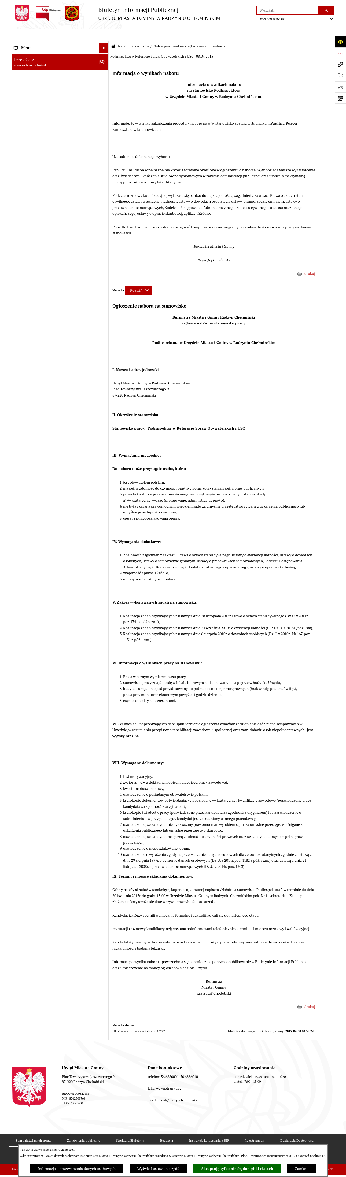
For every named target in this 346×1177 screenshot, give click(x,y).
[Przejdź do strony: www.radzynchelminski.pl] (340, 64)
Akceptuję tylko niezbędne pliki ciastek (237, 1168)
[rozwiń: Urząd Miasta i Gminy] (105, 91)
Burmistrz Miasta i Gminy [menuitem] (35, 82)
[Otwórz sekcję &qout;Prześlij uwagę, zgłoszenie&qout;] (340, 86)
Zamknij (301, 1168)
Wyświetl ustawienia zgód (158, 1168)
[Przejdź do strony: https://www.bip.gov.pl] (340, 53)
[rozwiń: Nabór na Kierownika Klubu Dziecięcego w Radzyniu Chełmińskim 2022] (105, 477)
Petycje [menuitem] (20, 110)
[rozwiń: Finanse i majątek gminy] (105, 1109)
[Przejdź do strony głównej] (116, 13)
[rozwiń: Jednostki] (105, 1119)
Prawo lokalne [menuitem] (25, 1128)
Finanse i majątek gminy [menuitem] (34, 1109)
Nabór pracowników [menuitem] (30, 147)
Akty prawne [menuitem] (24, 1137)
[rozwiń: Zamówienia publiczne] (105, 129)
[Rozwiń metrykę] (138, 277)
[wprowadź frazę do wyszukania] (287, 10)
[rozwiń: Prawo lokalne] (105, 1128)
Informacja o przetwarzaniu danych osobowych (77, 1168)
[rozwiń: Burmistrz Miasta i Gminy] (105, 82)
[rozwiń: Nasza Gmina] (105, 45)
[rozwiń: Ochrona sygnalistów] (105, 120)
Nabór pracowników (133, 33)
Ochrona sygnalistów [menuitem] (31, 119)
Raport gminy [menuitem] (25, 53)
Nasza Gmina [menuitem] (25, 44)
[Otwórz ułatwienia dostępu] (340, 41)
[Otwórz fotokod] (340, 98)
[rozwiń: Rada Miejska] (105, 73)
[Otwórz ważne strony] (340, 75)
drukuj (309, 260)
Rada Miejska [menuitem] (25, 72)
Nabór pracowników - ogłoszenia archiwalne (187, 33)
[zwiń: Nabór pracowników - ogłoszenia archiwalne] (105, 682)
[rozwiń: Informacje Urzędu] (105, 101)
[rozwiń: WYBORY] (105, 63)
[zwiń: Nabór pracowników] (105, 148)
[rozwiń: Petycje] (105, 110)
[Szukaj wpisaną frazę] (326, 10)
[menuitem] (60, 63)
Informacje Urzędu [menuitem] (29, 100)
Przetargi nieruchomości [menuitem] (34, 138)
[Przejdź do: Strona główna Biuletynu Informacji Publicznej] (113, 34)
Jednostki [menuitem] (22, 1118)
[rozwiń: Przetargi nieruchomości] (105, 138)
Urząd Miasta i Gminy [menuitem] (31, 91)
